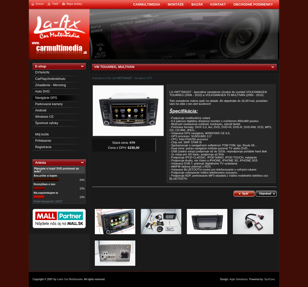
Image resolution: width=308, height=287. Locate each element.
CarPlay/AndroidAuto (50, 79)
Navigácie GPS (46, 98)
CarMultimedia (146, 4)
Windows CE (44, 116)
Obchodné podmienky (253, 4)
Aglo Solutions (239, 279)
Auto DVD (42, 91)
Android (40, 110)
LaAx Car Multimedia (69, 279)
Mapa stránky (74, 4)
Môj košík (42, 134)
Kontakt (218, 4)
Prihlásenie (43, 140)
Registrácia (43, 147)
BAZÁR (197, 4)
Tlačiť (55, 4)
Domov (40, 4)
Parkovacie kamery (49, 104)
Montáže (176, 4)
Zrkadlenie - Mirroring (50, 85)
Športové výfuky (46, 123)
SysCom (269, 279)
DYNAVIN (42, 72)
